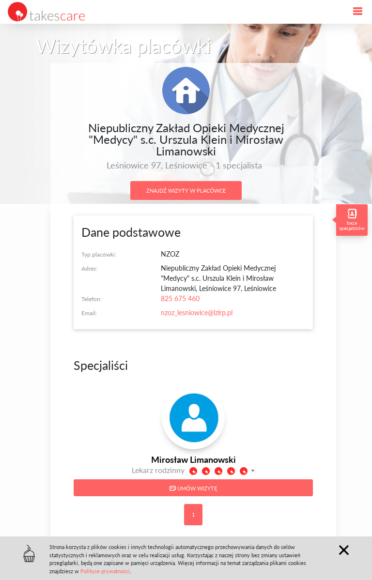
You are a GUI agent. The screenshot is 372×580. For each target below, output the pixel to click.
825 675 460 (180, 298)
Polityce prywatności (105, 571)
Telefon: (91, 299)
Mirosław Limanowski (193, 459)
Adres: (89, 268)
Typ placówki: (98, 254)
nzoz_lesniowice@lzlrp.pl (196, 312)
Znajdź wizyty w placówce (186, 190)
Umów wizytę (193, 488)
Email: (89, 313)
